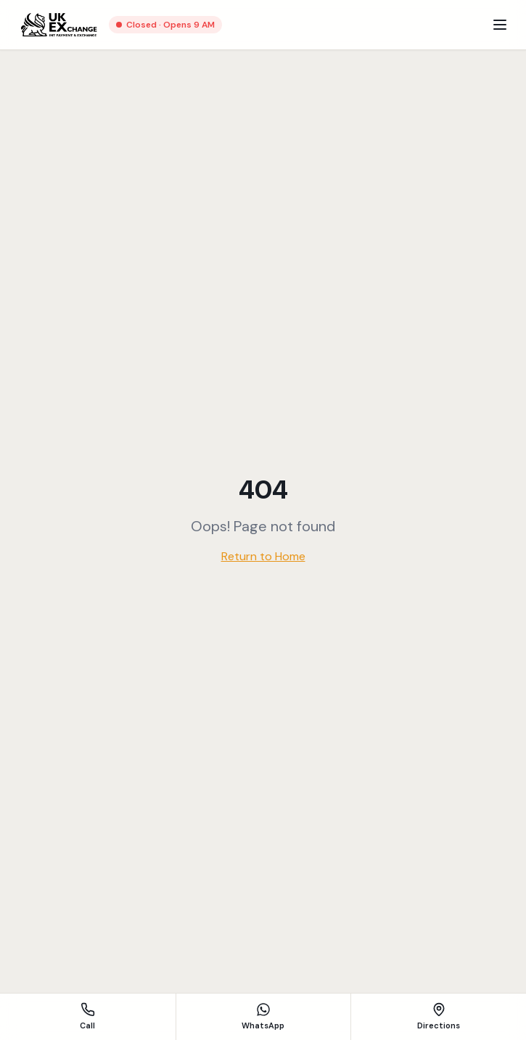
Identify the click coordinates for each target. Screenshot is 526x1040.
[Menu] (499, 24)
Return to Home (263, 556)
